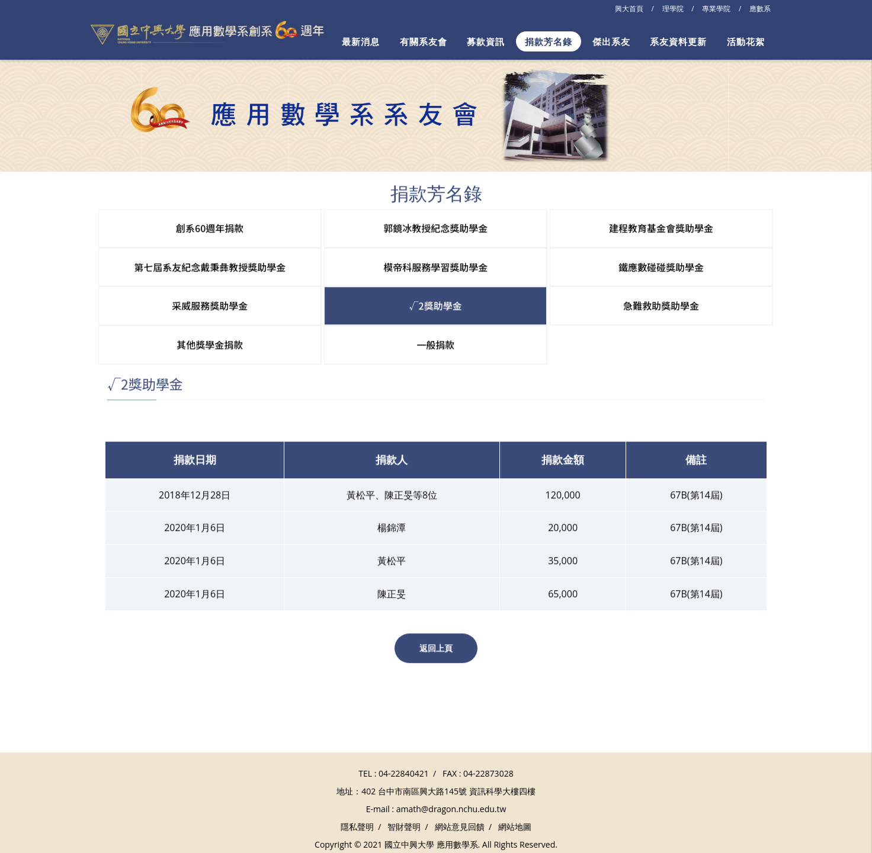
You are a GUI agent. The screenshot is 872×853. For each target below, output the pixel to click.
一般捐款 (435, 344)
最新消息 (361, 41)
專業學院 (716, 9)
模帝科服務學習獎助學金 (435, 266)
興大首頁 (629, 9)
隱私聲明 (357, 826)
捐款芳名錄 (548, 41)
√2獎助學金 (435, 305)
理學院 (673, 9)
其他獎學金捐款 (210, 344)
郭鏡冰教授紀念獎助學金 (435, 227)
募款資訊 (486, 41)
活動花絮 (746, 41)
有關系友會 (423, 41)
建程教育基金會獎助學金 (661, 227)
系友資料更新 (678, 41)
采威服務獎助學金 (210, 305)
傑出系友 (611, 41)
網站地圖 (514, 826)
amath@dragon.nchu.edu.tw (451, 809)
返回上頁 (436, 647)
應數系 (760, 9)
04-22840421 (404, 773)
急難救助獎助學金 (661, 305)
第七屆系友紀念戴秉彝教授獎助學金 (210, 266)
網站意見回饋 (460, 826)
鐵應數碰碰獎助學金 (661, 266)
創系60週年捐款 (209, 227)
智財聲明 (404, 826)
